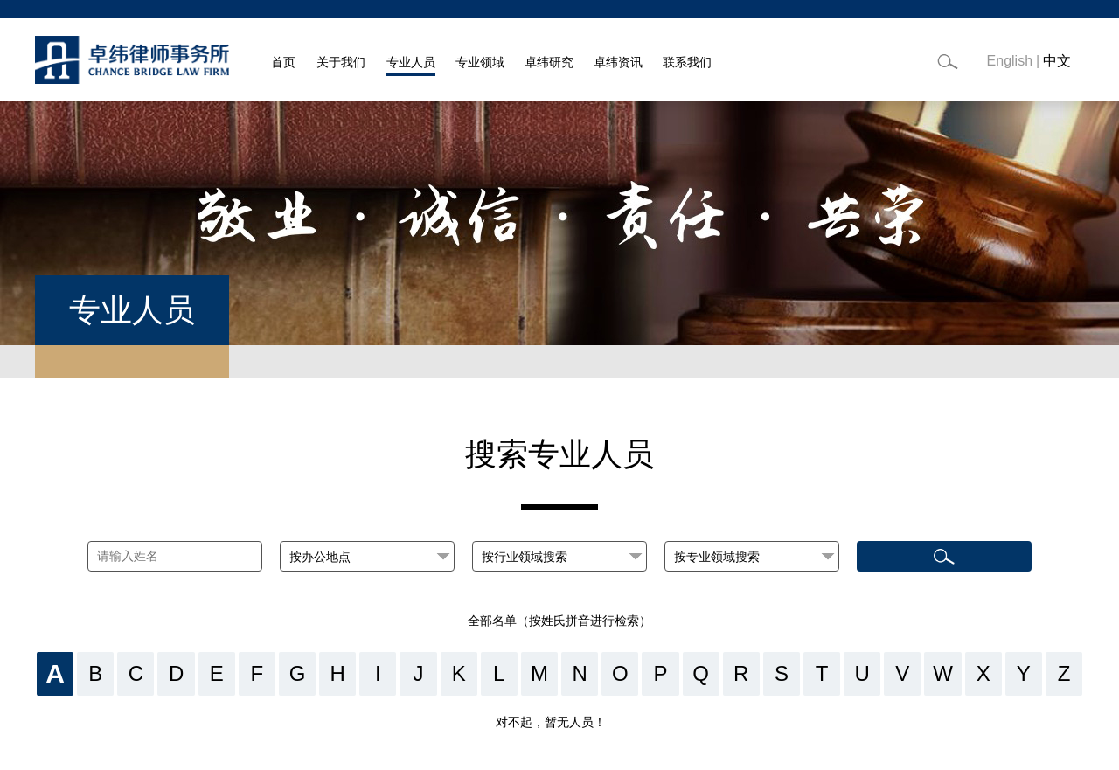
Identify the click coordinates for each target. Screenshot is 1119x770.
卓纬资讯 (618, 62)
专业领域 (479, 62)
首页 (283, 62)
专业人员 (410, 62)
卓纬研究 (549, 62)
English (1009, 60)
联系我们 (687, 62)
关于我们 (340, 62)
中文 (1057, 60)
